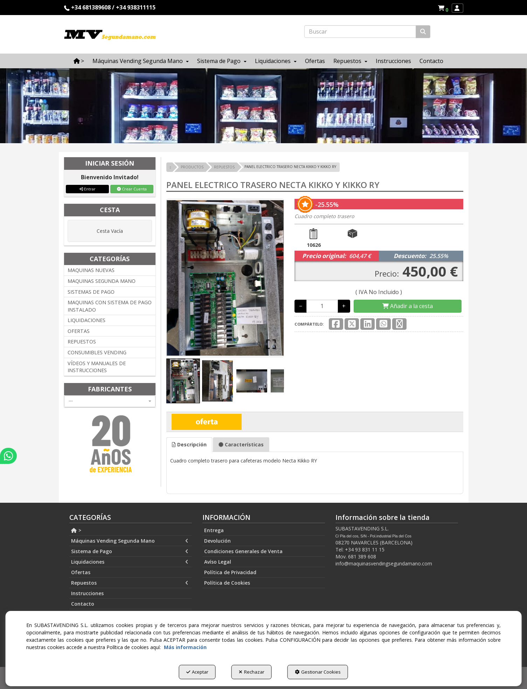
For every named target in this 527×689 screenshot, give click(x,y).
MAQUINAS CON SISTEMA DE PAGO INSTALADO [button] (110, 306)
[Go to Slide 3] (252, 381)
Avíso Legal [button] (217, 561)
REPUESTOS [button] (82, 341)
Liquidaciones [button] (129, 561)
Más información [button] (185, 647)
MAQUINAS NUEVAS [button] (91, 270)
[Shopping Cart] (408, 306)
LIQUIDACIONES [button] (86, 320)
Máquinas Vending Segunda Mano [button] (129, 540)
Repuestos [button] (129, 582)
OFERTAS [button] (79, 331)
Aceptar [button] (197, 672)
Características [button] (241, 444)
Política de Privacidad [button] (230, 572)
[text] (360, 31)
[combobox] (110, 401)
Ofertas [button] (80, 572)
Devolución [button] (217, 540)
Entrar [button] (87, 189)
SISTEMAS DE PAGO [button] (91, 291)
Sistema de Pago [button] (129, 551)
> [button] (76, 530)
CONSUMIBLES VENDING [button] (97, 352)
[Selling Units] (322, 306)
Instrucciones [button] (87, 593)
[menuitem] (443, 8)
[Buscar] (423, 31)
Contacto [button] (82, 603)
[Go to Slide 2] (217, 381)
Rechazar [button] (251, 672)
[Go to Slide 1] (183, 381)
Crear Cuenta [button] (132, 189)
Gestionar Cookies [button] (318, 672)
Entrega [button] (214, 530)
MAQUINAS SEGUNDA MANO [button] (102, 281)
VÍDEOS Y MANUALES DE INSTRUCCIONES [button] (97, 367)
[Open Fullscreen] (271, 344)
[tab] (189, 444)
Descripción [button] (189, 444)
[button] (444, 8)
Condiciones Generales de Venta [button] (243, 551)
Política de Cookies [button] (227, 582)
